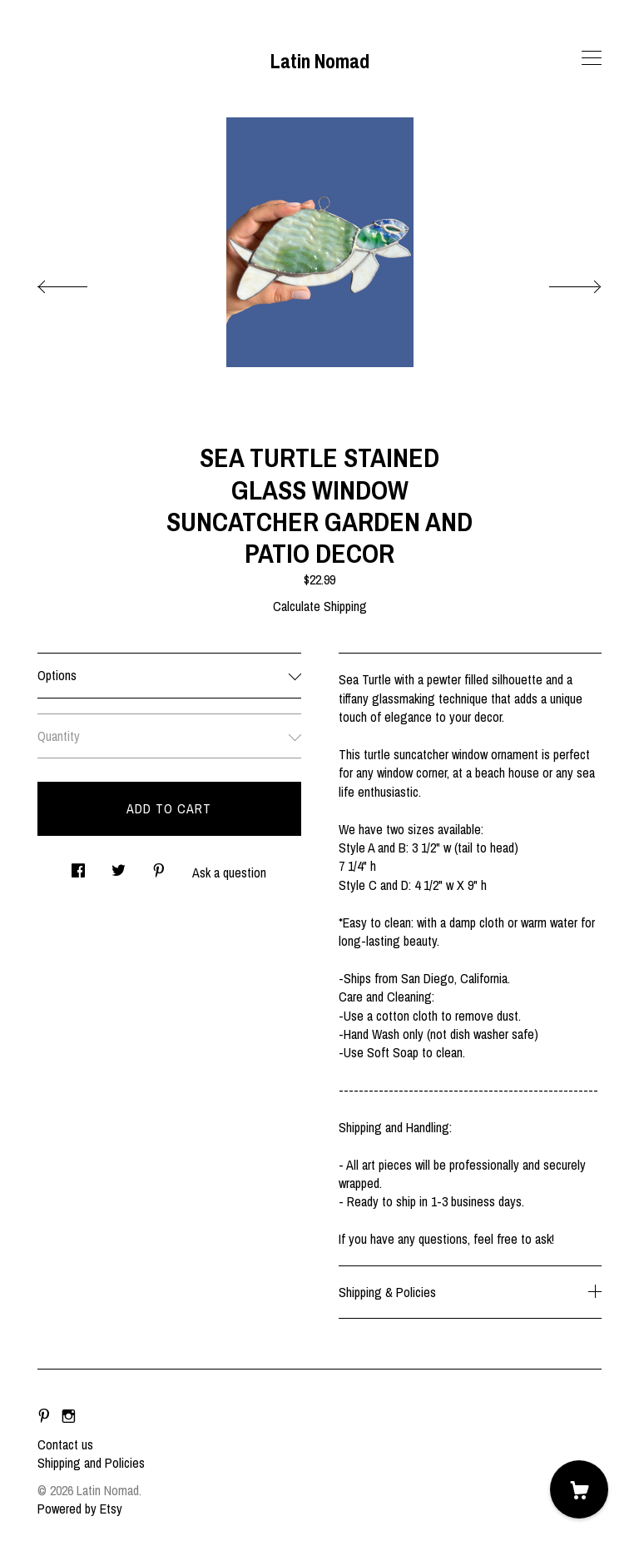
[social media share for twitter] (118, 866)
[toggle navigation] (592, 58)
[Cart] (579, 1489)
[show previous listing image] (79, 282)
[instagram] (68, 1416)
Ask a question (229, 872)
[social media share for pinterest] (159, 866)
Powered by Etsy (79, 1508)
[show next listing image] (560, 282)
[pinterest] (44, 1416)
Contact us (65, 1444)
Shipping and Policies (91, 1463)
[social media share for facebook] (78, 866)
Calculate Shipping (320, 606)
